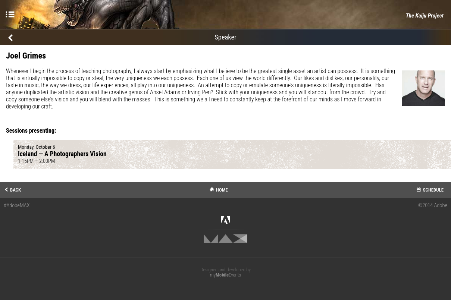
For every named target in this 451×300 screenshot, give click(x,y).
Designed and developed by (225, 272)
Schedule (433, 190)
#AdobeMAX (16, 205)
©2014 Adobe (432, 205)
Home (222, 190)
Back (15, 190)
